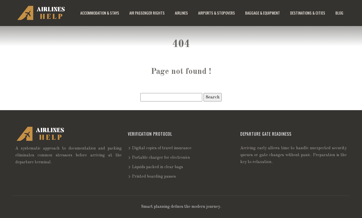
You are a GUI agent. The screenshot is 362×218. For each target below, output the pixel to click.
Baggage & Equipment (262, 13)
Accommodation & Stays (99, 13)
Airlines (181, 13)
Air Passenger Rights (147, 13)
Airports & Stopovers (216, 13)
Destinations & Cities (307, 13)
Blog (339, 13)
